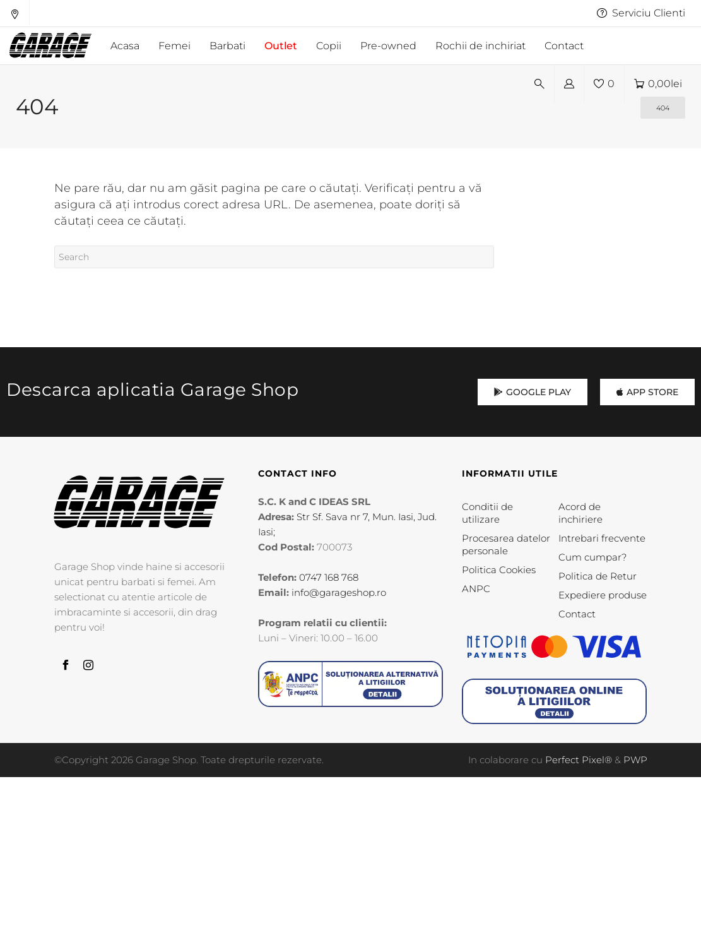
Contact (577, 614)
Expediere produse (602, 595)
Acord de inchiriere (580, 513)
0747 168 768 (328, 577)
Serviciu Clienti (641, 13)
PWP (635, 760)
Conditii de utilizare (487, 513)
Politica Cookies (499, 570)
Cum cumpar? (592, 557)
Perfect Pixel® (578, 760)
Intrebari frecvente (601, 538)
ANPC (476, 589)
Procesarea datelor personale (506, 544)
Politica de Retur (597, 576)
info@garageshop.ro (339, 592)
